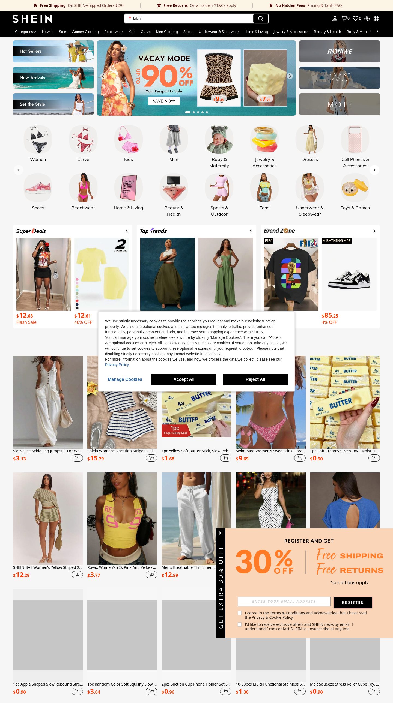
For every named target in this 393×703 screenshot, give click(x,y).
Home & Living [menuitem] (256, 31)
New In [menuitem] (47, 31)
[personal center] (335, 18)
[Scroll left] (371, 31)
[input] (284, 601)
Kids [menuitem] (132, 31)
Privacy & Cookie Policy (272, 617)
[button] (196, 18)
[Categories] (25, 31)
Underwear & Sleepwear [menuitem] (219, 31)
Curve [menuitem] (146, 31)
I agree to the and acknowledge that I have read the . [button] (306, 615)
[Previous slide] (103, 76)
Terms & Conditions (287, 612)
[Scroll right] (377, 31)
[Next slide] (290, 76)
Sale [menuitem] (62, 31)
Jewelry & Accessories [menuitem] (290, 31)
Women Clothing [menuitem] (85, 31)
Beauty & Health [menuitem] (327, 31)
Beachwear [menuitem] (113, 31)
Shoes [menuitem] (188, 31)
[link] (70, 5)
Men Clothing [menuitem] (167, 31)
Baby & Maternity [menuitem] (361, 31)
